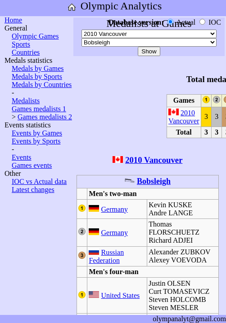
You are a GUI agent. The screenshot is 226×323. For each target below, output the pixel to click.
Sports (21, 44)
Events (22, 157)
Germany (114, 209)
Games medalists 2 (45, 117)
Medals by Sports (37, 76)
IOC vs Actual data (39, 181)
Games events (32, 165)
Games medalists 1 (39, 109)
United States (120, 295)
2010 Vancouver (183, 117)
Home (13, 20)
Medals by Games (38, 68)
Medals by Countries (42, 84)
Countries (26, 52)
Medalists (26, 101)
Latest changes (33, 189)
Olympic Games (35, 36)
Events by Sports (36, 141)
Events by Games (37, 133)
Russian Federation (106, 256)
